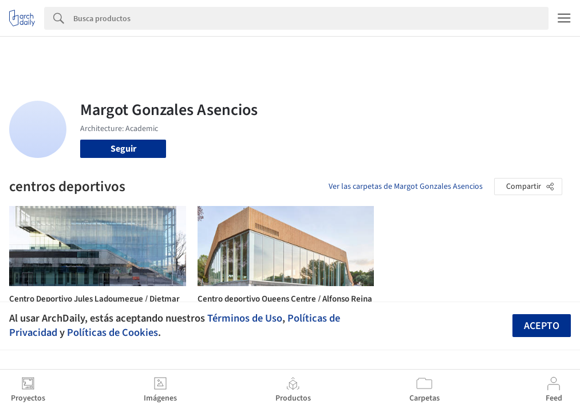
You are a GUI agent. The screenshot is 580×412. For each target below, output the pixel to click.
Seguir (123, 148)
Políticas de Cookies (112, 332)
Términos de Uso (244, 318)
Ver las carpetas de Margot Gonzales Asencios (406, 187)
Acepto (541, 326)
